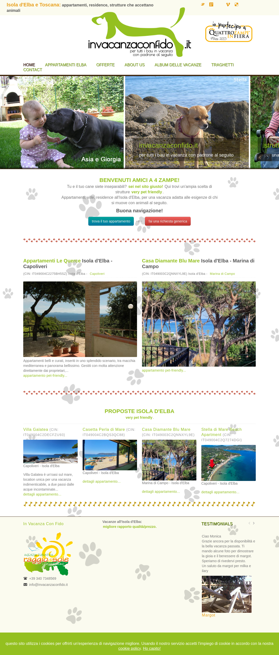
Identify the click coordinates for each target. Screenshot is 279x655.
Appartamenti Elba (65, 65)
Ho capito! (152, 648)
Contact (32, 70)
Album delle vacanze (178, 65)
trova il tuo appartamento (111, 221)
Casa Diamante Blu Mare (171, 260)
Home (29, 65)
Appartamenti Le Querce (52, 260)
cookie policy (129, 648)
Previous (260, 157)
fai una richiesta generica (168, 221)
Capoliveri (97, 274)
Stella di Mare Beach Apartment (221, 434)
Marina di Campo (222, 274)
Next (268, 157)
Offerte (105, 65)
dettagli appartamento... (42, 494)
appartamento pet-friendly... (45, 375)
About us (135, 65)
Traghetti (222, 65)
